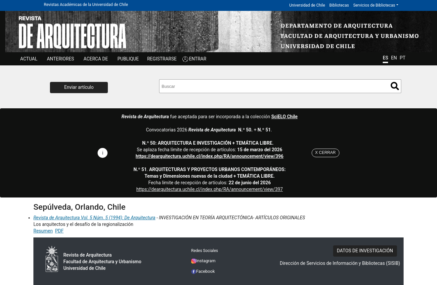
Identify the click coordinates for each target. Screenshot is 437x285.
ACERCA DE (96, 58)
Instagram (203, 260)
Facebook (203, 271)
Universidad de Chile (307, 5)
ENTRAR (197, 58)
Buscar (395, 86)
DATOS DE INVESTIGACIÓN (365, 250)
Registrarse (162, 58)
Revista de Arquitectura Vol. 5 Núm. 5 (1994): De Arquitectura (94, 217)
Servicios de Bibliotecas (374, 5)
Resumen (43, 230)
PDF (59, 230)
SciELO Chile (284, 116)
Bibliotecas (339, 5)
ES (385, 57)
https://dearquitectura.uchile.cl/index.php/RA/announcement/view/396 (210, 156)
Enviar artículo (79, 87)
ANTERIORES (60, 58)
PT (402, 57)
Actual (28, 58)
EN (394, 57)
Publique (128, 58)
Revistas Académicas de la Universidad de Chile (86, 4)
